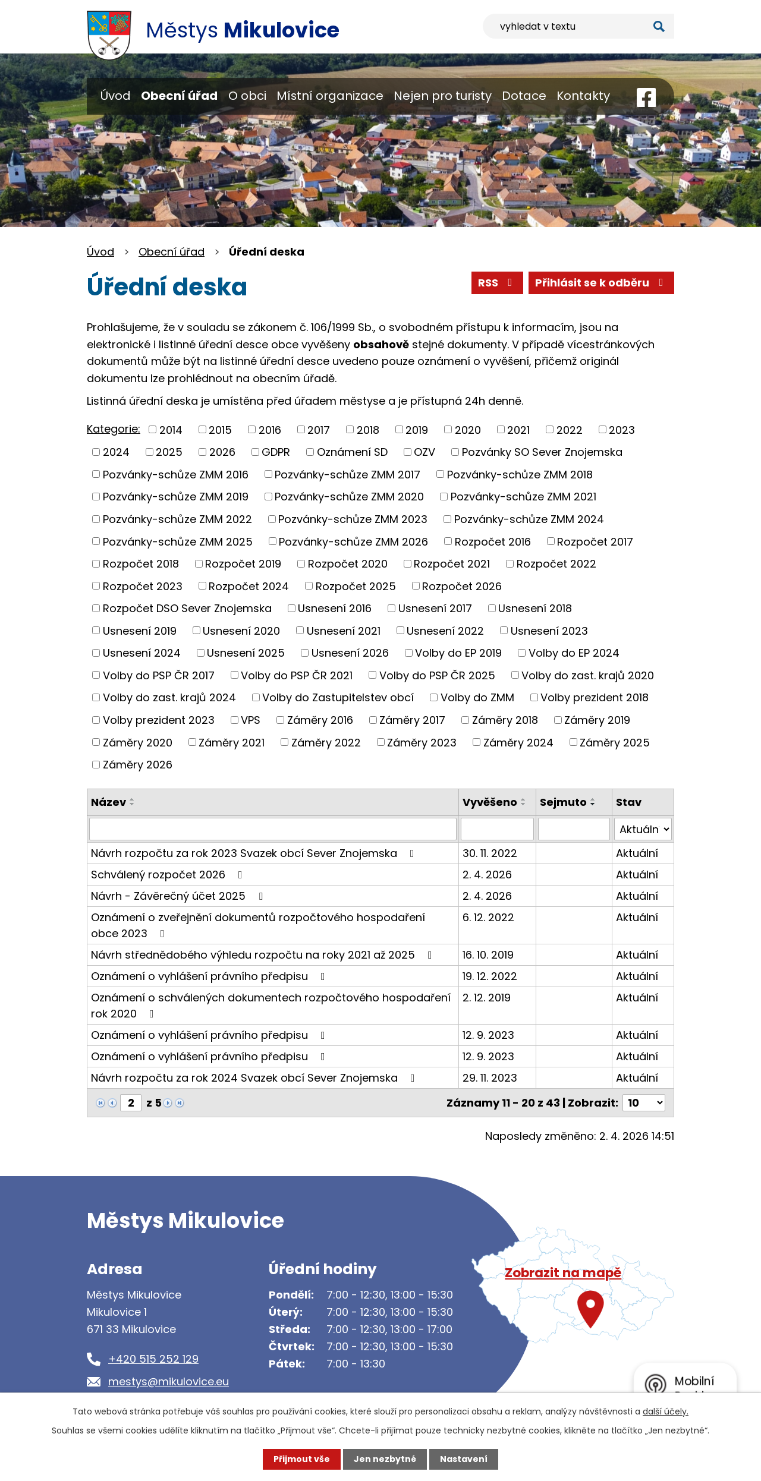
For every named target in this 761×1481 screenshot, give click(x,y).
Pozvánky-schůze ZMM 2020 (349, 496)
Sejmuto (563, 802)
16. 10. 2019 (488, 954)
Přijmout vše (301, 1459)
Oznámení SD (352, 452)
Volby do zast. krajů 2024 (169, 697)
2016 (270, 429)
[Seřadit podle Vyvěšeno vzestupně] (523, 799)
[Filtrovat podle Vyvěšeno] (497, 829)
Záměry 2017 (412, 720)
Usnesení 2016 (335, 608)
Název (108, 802)
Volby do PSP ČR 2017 (159, 674)
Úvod (115, 95)
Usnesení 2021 (343, 630)
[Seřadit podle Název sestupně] (132, 804)
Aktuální (637, 853)
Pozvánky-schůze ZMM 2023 (352, 519)
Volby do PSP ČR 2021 (297, 674)
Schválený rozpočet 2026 (169, 874)
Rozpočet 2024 (249, 585)
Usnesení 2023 (549, 630)
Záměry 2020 (137, 742)
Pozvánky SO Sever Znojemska (542, 452)
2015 (220, 429)
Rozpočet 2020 (348, 563)
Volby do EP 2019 (458, 652)
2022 (569, 429)
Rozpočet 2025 (356, 585)
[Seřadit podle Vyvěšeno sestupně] (523, 804)
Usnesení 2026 (350, 652)
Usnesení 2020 (241, 630)
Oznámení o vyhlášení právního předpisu (210, 976)
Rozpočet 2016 (493, 541)
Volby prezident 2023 (159, 720)
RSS (497, 282)
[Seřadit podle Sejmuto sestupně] (593, 804)
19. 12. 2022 (490, 976)
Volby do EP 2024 (574, 652)
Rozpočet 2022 (556, 563)
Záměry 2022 (326, 742)
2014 (171, 429)
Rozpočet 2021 (452, 563)
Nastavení (464, 1459)
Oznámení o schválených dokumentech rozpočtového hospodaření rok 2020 (271, 1005)
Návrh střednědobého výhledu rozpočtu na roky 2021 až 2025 (264, 954)
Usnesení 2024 (142, 652)
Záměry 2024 (518, 742)
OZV (424, 452)
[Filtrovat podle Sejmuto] (574, 829)
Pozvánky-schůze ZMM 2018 (520, 474)
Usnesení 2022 (445, 630)
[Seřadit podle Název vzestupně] (132, 799)
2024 (116, 452)
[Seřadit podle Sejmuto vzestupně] (593, 799)
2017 (318, 429)
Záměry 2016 (320, 720)
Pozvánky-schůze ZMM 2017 (347, 474)
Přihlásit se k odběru (601, 282)
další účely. (665, 1411)
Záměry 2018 (505, 720)
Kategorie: (113, 428)
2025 (169, 452)
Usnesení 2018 (535, 608)
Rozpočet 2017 (595, 541)
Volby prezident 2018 (594, 697)
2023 (622, 429)
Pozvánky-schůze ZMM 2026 (353, 541)
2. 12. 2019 (487, 997)
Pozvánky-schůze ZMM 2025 (178, 541)
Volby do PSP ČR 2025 (437, 674)
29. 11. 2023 (490, 1077)
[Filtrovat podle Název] (273, 829)
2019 (416, 429)
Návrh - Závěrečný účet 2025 (179, 895)
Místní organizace (329, 95)
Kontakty (583, 95)
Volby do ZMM (477, 697)
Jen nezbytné (385, 1459)
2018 (368, 429)
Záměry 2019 (597, 720)
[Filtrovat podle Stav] (643, 829)
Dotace (524, 95)
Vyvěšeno (490, 802)
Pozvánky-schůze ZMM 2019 (176, 496)
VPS (250, 720)
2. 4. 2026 (487, 874)
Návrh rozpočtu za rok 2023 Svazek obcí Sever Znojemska (255, 853)
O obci (247, 95)
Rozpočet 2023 (143, 585)
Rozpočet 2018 (141, 563)
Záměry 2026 (137, 764)
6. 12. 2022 (488, 917)
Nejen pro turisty (443, 95)
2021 (518, 429)
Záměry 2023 (422, 742)
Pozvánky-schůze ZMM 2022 (177, 519)
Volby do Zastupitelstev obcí (338, 697)
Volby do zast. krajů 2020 (587, 674)
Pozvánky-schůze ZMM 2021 (523, 496)
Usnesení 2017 (435, 608)
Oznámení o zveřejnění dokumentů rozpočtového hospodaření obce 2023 (258, 925)
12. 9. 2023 (488, 1035)
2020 (468, 429)
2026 (222, 452)
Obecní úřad (179, 95)
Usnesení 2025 (246, 652)
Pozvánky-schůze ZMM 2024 (529, 519)
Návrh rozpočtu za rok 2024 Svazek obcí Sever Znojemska (255, 1077)
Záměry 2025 (615, 742)
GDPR (276, 452)
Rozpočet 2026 (462, 585)
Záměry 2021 (232, 742)
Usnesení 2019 (140, 630)
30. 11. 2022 (490, 853)
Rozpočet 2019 (243, 563)
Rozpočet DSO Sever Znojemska (187, 608)
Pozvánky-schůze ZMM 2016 (176, 474)
